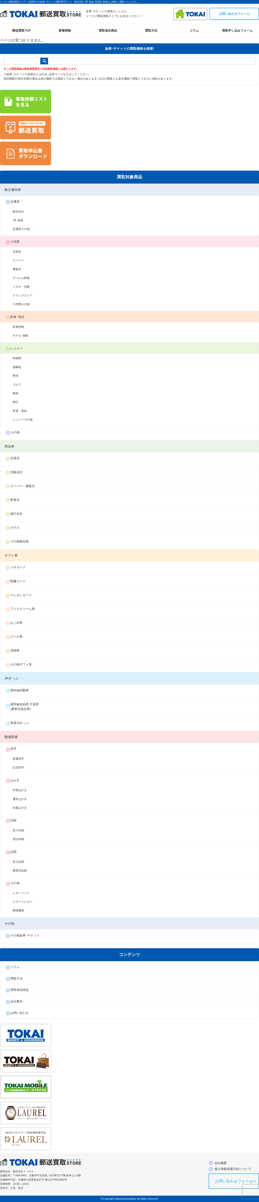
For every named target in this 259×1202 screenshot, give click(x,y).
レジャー (19, 348)
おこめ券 (19, 622)
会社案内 (19, 1001)
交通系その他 (24, 229)
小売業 (17, 241)
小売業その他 (24, 304)
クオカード (20, 567)
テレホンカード (23, 595)
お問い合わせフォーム (234, 14)
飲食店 (17, 499)
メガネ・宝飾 (24, 286)
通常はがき (23, 799)
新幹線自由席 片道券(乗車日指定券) (27, 706)
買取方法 (151, 30)
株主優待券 (12, 190)
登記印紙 (21, 839)
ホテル (17, 527)
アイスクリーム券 (25, 609)
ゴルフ (20, 384)
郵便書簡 (21, 910)
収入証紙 (21, 861)
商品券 (9, 446)
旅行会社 (19, 513)
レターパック (24, 893)
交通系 (17, 201)
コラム (194, 30)
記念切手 (21, 767)
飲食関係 (21, 326)
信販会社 (19, 472)
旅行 (18, 402)
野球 (18, 375)
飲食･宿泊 (20, 317)
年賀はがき (23, 790)
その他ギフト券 (23, 664)
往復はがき (23, 807)
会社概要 (220, 1164)
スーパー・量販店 (25, 486)
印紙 (16, 820)
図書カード (20, 581)
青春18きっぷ (22, 723)
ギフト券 (11, 555)
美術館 (20, 358)
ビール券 (19, 636)
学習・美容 (23, 411)
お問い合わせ (22, 1013)
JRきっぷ (11, 678)
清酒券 (17, 650)
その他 (17, 432)
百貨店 (20, 251)
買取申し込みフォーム (237, 30)
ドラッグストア (25, 295)
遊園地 (20, 367)
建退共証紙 (23, 870)
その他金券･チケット (27, 935)
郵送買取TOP (21, 30)
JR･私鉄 (21, 220)
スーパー (21, 260)
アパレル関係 (24, 278)
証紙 (16, 851)
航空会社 (21, 211)
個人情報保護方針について (232, 1170)
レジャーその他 (25, 419)
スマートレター (25, 901)
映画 (18, 393)
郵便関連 (11, 737)
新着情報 (65, 30)
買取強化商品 (108, 30)
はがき (17, 780)
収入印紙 (21, 830)
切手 (16, 749)
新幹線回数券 (22, 690)
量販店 (20, 269)
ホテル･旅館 (23, 335)
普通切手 (21, 758)
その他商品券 (22, 541)
